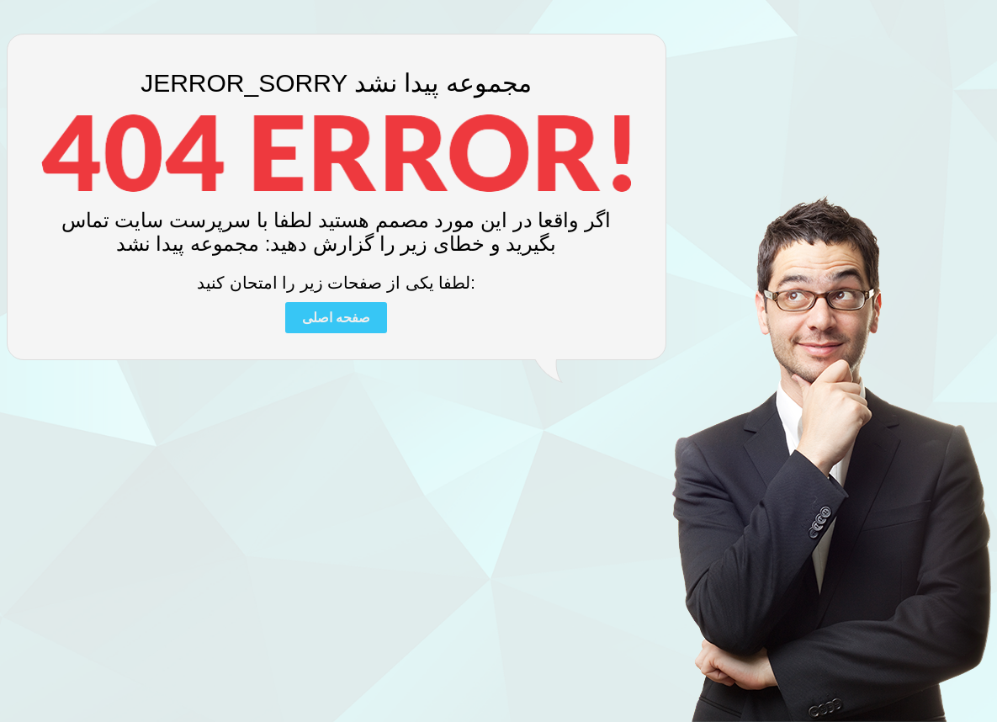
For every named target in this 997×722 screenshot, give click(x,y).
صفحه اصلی (336, 318)
